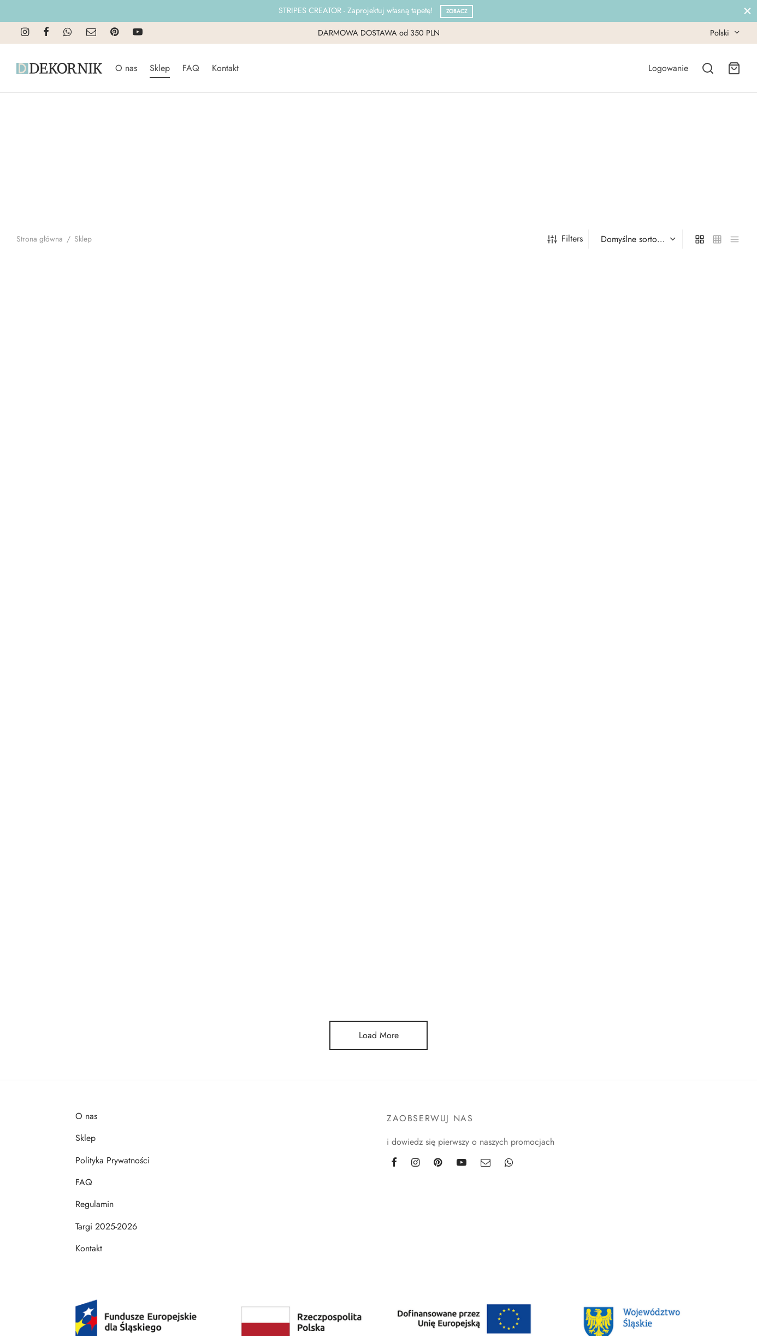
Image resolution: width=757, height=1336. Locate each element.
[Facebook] (46, 32)
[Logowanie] (668, 68)
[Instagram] (24, 32)
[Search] (707, 68)
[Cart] (734, 68)
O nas (126, 68)
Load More (379, 1035)
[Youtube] (137, 32)
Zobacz (457, 11)
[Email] (91, 32)
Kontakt (225, 68)
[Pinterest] (114, 32)
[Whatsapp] (67, 32)
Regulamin (94, 1204)
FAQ (190, 68)
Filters (565, 238)
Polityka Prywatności (112, 1160)
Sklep (160, 68)
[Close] (747, 11)
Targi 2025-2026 (106, 1226)
